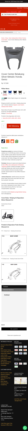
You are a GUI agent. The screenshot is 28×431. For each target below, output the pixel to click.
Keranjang (26, 3)
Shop (6, 34)
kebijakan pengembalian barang (18, 187)
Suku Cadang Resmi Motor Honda (17, 34)
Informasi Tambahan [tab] (8, 285)
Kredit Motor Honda (6, 354)
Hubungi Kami (4, 372)
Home (2, 34)
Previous (1, 88)
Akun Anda (19, 3)
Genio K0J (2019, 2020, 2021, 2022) (12, 114)
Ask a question (14, 324)
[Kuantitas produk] (4, 122)
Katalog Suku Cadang (6, 352)
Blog (2, 344)
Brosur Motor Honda (6, 346)
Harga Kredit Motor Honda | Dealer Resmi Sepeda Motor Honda (14, 7)
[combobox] (14, 10)
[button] (1, 24)
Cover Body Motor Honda (7, 347)
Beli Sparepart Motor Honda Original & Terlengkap (6, 359)
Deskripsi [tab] (5, 282)
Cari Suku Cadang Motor (6, 28)
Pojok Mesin (4, 356)
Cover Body (4, 35)
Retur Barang (4, 377)
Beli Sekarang (14, 122)
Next (24, 88)
